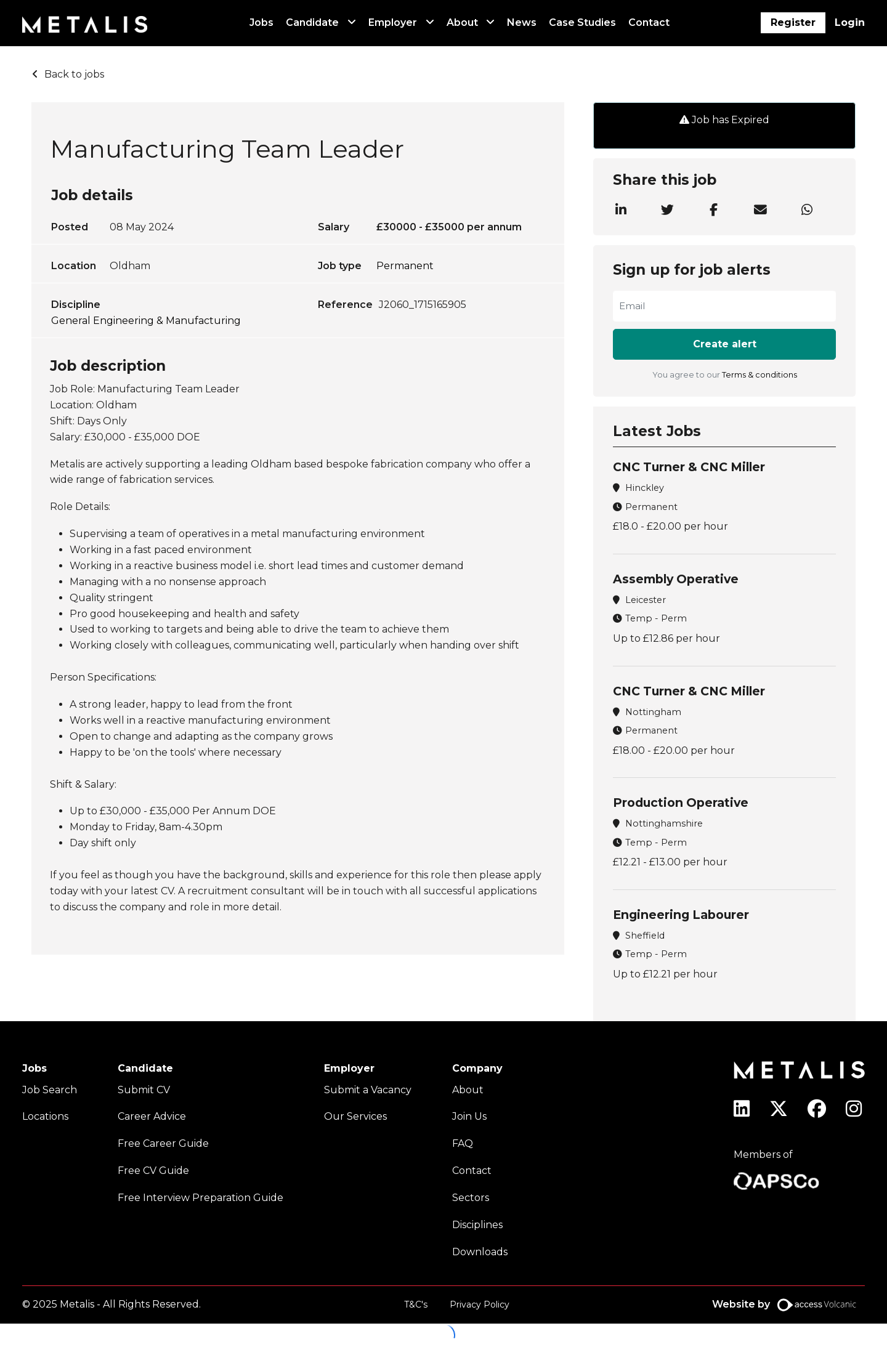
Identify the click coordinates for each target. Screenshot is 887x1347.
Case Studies (582, 22)
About (462, 22)
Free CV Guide (153, 1170)
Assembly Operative (676, 579)
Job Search (49, 1090)
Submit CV (144, 1090)
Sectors (470, 1197)
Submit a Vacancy (367, 1090)
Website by (788, 1305)
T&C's (415, 1304)
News (522, 22)
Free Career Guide (163, 1143)
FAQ (462, 1143)
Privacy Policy (479, 1304)
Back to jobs (74, 74)
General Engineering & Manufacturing (146, 320)
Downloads (480, 1252)
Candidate (312, 22)
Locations (45, 1116)
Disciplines (477, 1225)
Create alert (724, 344)
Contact (649, 22)
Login (850, 22)
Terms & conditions (759, 374)
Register (793, 22)
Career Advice (152, 1116)
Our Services (355, 1116)
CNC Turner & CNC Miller (689, 466)
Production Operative (680, 802)
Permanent (405, 266)
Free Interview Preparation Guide (200, 1197)
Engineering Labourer (681, 914)
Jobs (261, 22)
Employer (392, 22)
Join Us (469, 1116)
